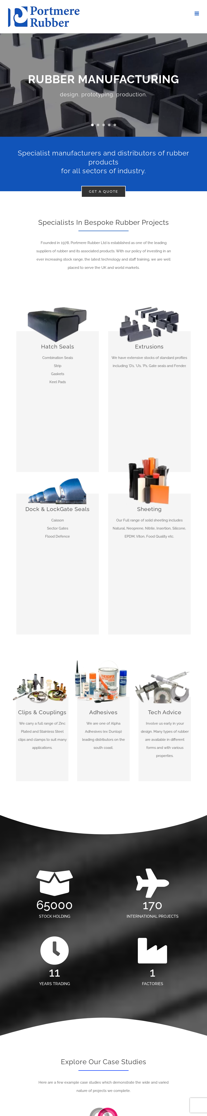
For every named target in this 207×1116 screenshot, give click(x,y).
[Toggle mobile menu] (197, 13)
